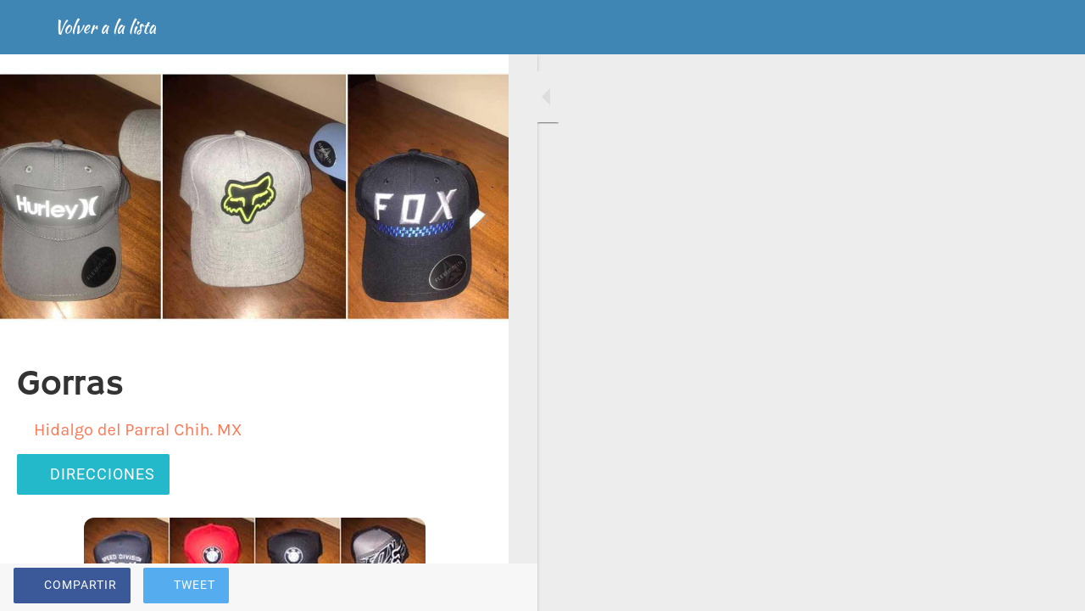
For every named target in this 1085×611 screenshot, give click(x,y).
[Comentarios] (474, 587)
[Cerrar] (27, 27)
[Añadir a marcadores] (434, 587)
